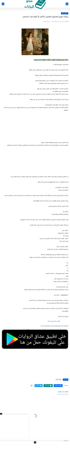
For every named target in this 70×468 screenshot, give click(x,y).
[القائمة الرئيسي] (67, 4)
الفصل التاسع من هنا (53, 321)
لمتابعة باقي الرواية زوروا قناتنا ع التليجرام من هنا (54, 326)
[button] (58, 385)
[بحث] (3, 4)
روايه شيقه (64, 13)
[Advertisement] (35, 162)
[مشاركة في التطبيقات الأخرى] (32, 385)
